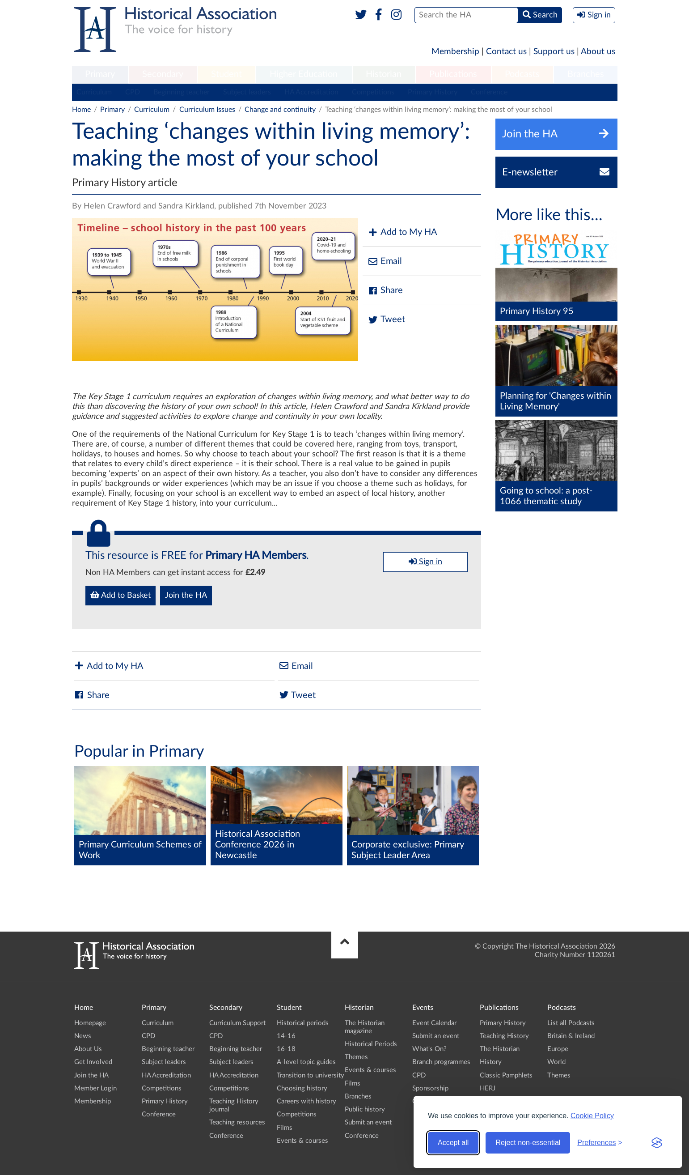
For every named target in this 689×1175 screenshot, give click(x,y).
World (556, 1062)
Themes (356, 1057)
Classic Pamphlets (506, 1075)
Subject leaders (247, 92)
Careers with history (306, 1101)
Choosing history (302, 1088)
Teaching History (504, 1036)
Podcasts (522, 74)
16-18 (286, 1049)
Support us (554, 51)
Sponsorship (430, 1088)
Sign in (425, 561)
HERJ (487, 1088)
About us (598, 51)
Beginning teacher (181, 92)
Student (226, 74)
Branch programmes (441, 1062)
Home (81, 109)
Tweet (386, 319)
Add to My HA (402, 232)
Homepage (90, 1023)
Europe (557, 1049)
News (82, 1036)
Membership (455, 51)
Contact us (506, 51)
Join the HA (186, 596)
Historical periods (303, 1023)
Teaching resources (237, 1122)
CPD (132, 92)
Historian (384, 74)
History (491, 1062)
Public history (365, 1109)
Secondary (162, 74)
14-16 (286, 1036)
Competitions (373, 92)
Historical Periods (371, 1044)
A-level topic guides (306, 1062)
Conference (489, 92)
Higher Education (304, 74)
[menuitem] (100, 75)
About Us (88, 1049)
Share (385, 290)
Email (384, 261)
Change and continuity (280, 109)
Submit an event (368, 1122)
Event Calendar (434, 1023)
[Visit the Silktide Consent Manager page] (657, 1143)
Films (284, 1127)
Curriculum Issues (207, 109)
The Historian (500, 1049)
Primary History (432, 92)
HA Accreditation (311, 92)
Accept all (453, 1142)
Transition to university (310, 1075)
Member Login (95, 1088)
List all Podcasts (571, 1023)
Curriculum (94, 92)
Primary (100, 74)
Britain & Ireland (571, 1036)
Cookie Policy (592, 1116)
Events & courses (302, 1140)
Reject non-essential (527, 1142)
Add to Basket (120, 595)
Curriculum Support (237, 1023)
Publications (453, 74)
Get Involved (93, 1062)
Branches (585, 74)
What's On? (429, 1049)
